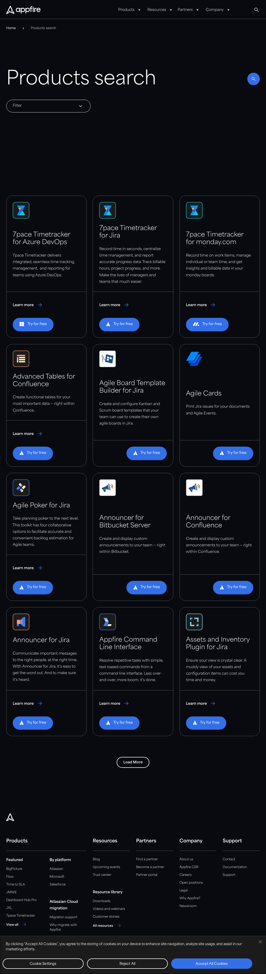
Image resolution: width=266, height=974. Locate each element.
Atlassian (56, 869)
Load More (133, 762)
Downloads (101, 901)
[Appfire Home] (23, 10)
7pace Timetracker (20, 915)
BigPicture (14, 869)
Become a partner (150, 867)
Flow (10, 876)
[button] (33, 324)
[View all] (17, 924)
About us (186, 859)
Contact (229, 859)
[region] (133, 955)
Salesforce (58, 884)
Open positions (191, 882)
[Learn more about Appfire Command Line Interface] (114, 703)
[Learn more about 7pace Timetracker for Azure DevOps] (28, 305)
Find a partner (147, 859)
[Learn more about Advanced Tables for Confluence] (28, 433)
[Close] (260, 942)
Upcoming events (106, 867)
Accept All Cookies (212, 964)
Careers (185, 875)
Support (229, 875)
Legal (183, 890)
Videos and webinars (109, 909)
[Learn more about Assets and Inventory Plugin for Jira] (201, 703)
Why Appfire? (189, 898)
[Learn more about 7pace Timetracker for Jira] (114, 305)
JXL (9, 908)
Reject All (127, 964)
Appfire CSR (188, 867)
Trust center (102, 875)
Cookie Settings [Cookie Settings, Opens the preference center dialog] (43, 964)
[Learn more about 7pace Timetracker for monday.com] (201, 305)
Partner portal (146, 875)
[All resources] (107, 925)
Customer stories (106, 916)
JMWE (11, 892)
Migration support (63, 917)
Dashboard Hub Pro (21, 900)
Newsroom (188, 906)
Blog (96, 859)
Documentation (235, 867)
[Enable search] (253, 79)
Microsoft (57, 876)
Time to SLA (15, 884)
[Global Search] (257, 10)
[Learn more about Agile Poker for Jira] (28, 568)
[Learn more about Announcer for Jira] (28, 703)
